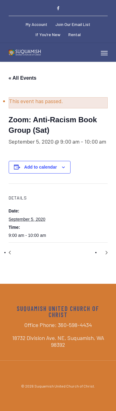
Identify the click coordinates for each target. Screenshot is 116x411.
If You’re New (48, 34)
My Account (36, 24)
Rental (74, 34)
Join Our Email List (72, 24)
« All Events (23, 78)
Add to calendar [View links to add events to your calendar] (40, 167)
